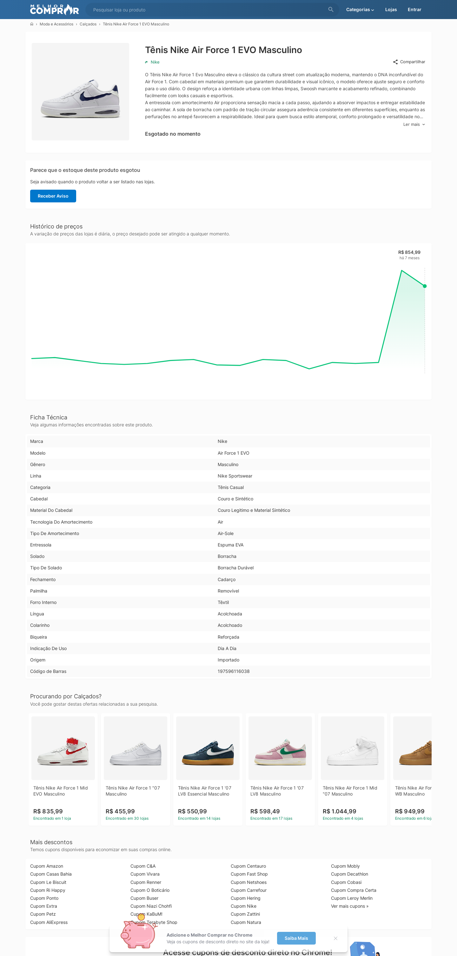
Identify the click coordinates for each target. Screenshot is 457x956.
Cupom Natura (246, 922)
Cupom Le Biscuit (48, 882)
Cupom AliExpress (49, 922)
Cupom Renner (145, 882)
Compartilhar (409, 62)
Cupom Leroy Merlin (352, 898)
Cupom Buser (144, 898)
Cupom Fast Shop (249, 874)
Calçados (88, 24)
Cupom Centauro (248, 866)
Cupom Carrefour (249, 890)
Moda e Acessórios (56, 24)
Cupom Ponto (44, 898)
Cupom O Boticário (149, 890)
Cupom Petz (43, 914)
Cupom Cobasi (346, 882)
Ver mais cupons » (350, 906)
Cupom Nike (243, 906)
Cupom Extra (43, 906)
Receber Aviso (53, 196)
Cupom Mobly (345, 866)
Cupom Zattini (245, 914)
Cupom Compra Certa (353, 890)
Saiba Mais (296, 938)
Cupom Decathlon (349, 874)
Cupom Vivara (145, 874)
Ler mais (414, 124)
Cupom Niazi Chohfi (151, 906)
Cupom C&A (143, 866)
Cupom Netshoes (249, 882)
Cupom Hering (246, 898)
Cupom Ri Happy (47, 890)
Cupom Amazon (46, 866)
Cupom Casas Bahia (51, 874)
